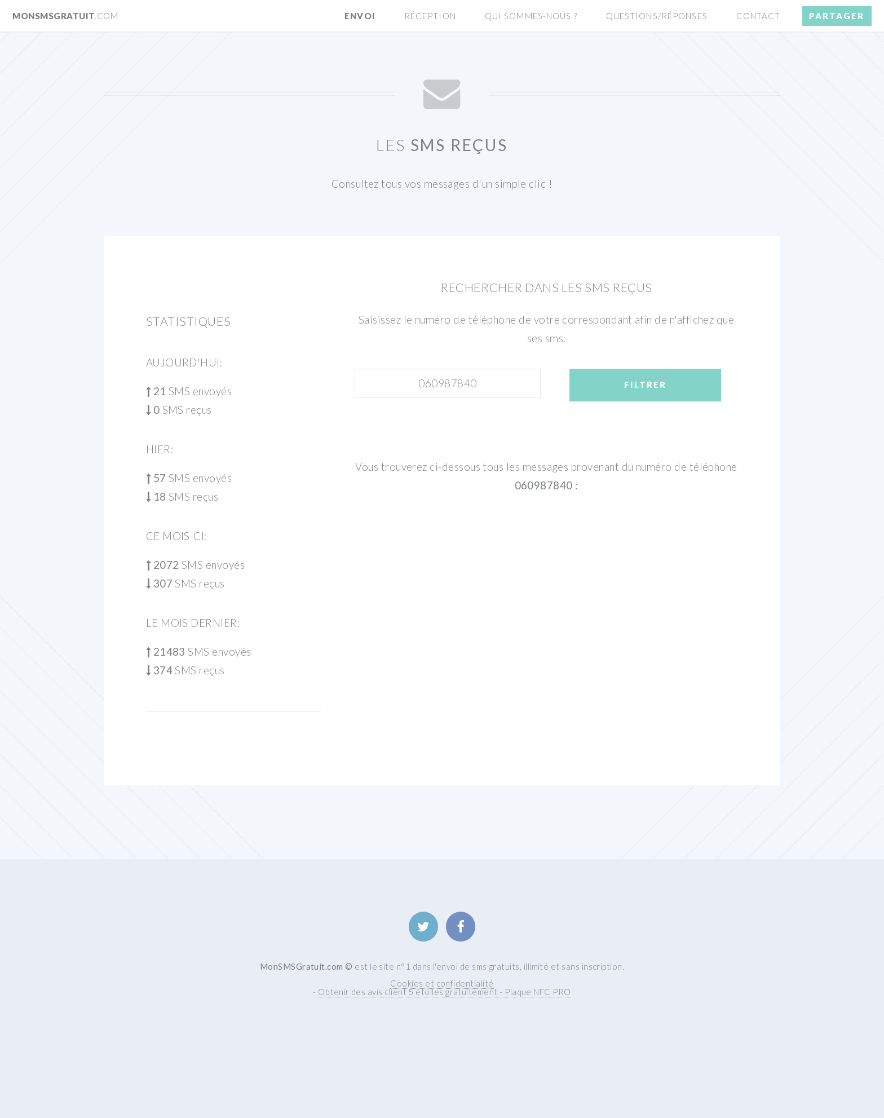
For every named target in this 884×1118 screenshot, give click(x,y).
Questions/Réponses (657, 16)
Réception (430, 16)
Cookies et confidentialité (441, 983)
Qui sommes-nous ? (531, 16)
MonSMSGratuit (65, 16)
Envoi (359, 16)
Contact (758, 16)
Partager (836, 16)
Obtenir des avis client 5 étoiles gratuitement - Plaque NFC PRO (444, 992)
